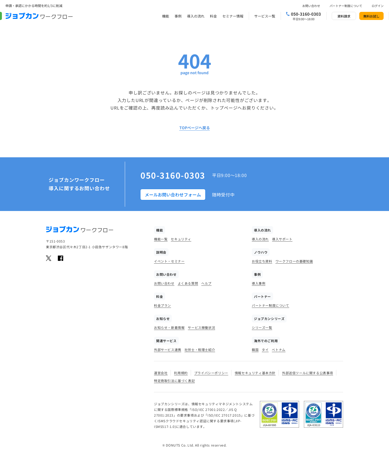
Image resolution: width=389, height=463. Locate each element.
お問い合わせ (311, 6)
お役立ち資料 (262, 261)
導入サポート (282, 239)
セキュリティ (181, 239)
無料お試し (371, 16)
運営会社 (160, 372)
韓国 (255, 349)
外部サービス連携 (167, 349)
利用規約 (180, 372)
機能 (165, 16)
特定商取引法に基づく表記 (174, 380)
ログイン (378, 6)
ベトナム (278, 349)
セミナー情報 (232, 16)
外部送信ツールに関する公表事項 (307, 372)
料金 (213, 16)
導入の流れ (195, 16)
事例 (178, 16)
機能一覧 (160, 239)
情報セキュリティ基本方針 (255, 372)
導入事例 (258, 283)
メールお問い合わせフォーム (173, 194)
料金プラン (162, 305)
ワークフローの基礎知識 (294, 261)
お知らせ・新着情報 (169, 327)
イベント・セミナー (169, 261)
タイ (265, 349)
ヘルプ (206, 283)
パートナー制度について (346, 6)
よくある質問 (188, 283)
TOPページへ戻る (194, 127)
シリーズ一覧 (262, 327)
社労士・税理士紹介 (200, 349)
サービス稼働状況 (201, 327)
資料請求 (343, 16)
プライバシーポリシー (211, 372)
